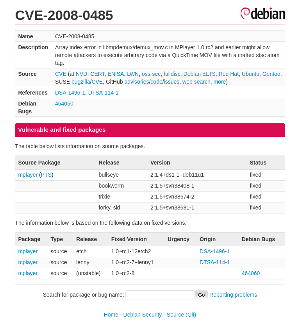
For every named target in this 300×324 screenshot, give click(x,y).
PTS (46, 175)
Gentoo (271, 74)
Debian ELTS (200, 74)
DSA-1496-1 (70, 93)
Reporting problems (233, 295)
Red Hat (229, 74)
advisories (136, 82)
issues (172, 82)
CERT (97, 74)
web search (196, 82)
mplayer (28, 175)
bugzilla (80, 82)
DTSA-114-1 (103, 93)
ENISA (115, 74)
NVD (82, 74)
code (156, 82)
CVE (60, 74)
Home (111, 314)
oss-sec (151, 74)
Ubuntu (250, 74)
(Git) (191, 314)
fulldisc (172, 74)
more (219, 82)
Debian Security (142, 314)
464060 (64, 103)
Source (175, 314)
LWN (133, 74)
